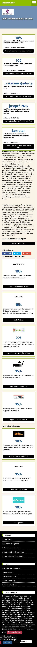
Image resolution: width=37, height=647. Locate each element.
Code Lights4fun (18, 523)
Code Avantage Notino (18, 489)
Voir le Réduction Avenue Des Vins (18, 96)
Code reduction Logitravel (10, 544)
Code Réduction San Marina (18, 287)
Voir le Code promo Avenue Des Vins (18, 51)
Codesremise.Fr (8, 3)
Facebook (7, 253)
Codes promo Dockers (9, 576)
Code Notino (18, 320)
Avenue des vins (18, 243)
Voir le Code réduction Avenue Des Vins (18, 146)
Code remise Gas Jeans (9, 585)
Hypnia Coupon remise (18, 420)
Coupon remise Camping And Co (18, 353)
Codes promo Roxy (8, 572)
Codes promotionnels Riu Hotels (13, 552)
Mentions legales (14, 632)
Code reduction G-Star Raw (11, 568)
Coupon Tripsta (7, 540)
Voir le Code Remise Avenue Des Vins (18, 121)
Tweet (17, 253)
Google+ (27, 253)
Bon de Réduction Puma (18, 386)
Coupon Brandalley (8, 581)
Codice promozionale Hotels (11, 548)
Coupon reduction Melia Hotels (12, 556)
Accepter (7, 643)
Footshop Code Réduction (18, 456)
